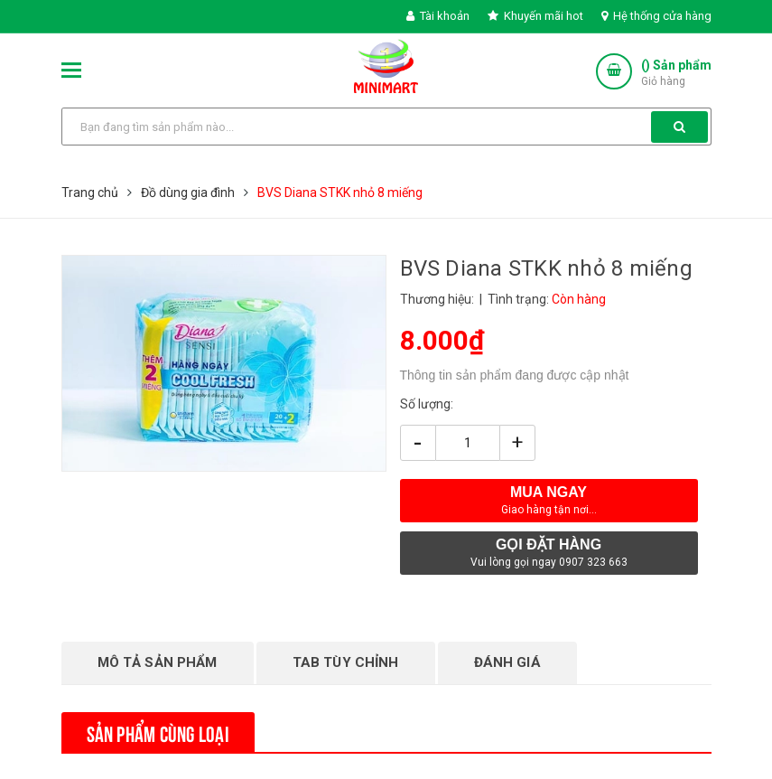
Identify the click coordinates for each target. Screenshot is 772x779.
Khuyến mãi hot (535, 16)
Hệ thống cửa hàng (656, 16)
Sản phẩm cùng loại (158, 732)
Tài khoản (438, 16)
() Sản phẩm (676, 73)
